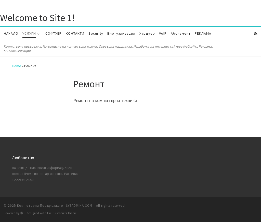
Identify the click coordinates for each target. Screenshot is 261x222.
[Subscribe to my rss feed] (255, 33)
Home (16, 66)
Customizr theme (65, 213)
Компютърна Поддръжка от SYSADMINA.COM (54, 205)
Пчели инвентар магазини (43, 174)
